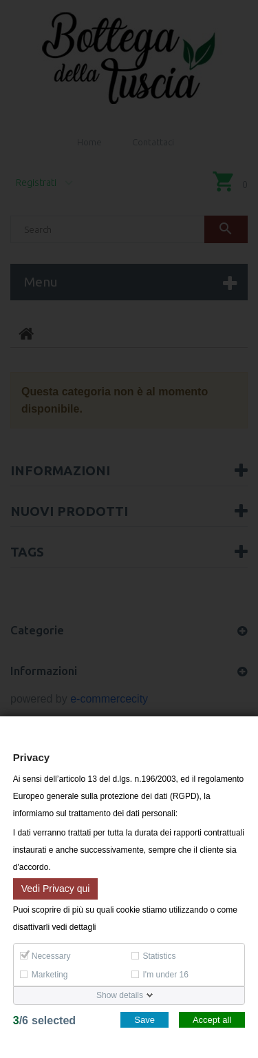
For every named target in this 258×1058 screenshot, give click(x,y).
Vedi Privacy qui (55, 887)
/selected (44, 1020)
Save (144, 1020)
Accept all (212, 1020)
